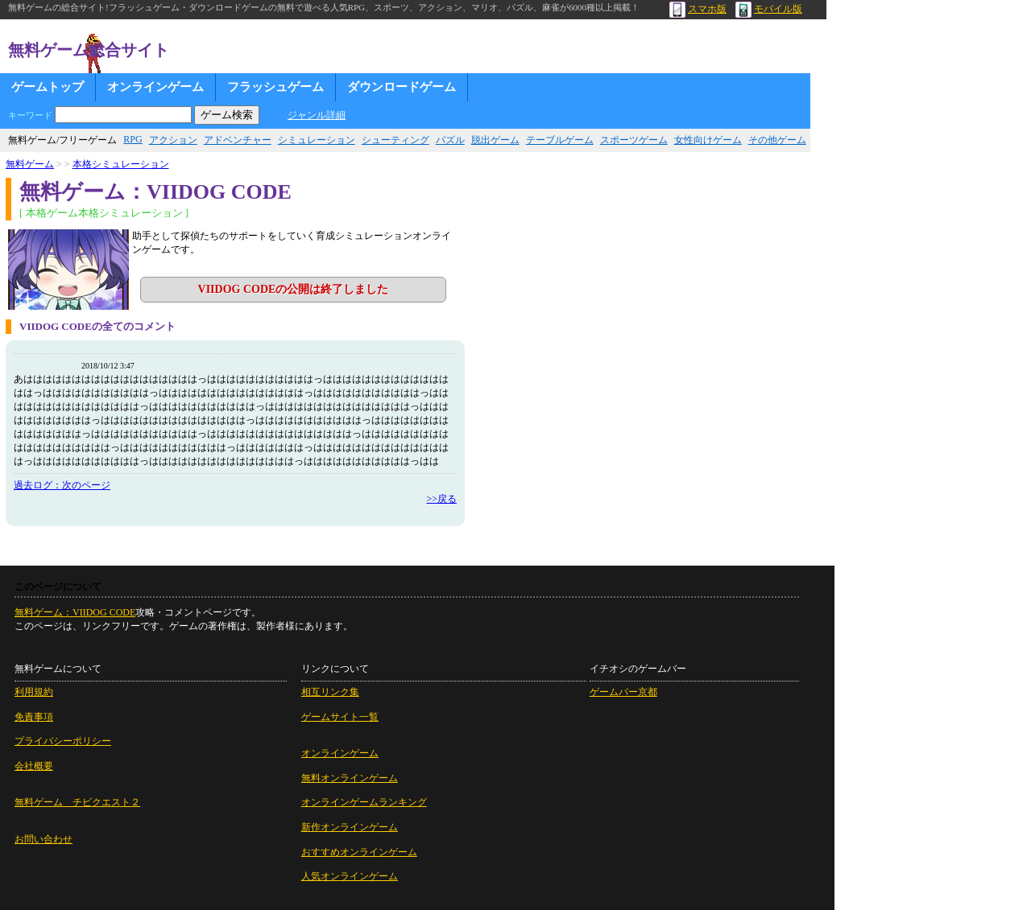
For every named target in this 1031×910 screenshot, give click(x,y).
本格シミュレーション (120, 164)
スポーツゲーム (634, 140)
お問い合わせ (43, 839)
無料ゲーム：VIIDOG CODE (74, 612)
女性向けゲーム (708, 140)
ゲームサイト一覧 (340, 717)
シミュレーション (316, 140)
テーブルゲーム (560, 140)
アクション (173, 140)
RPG (132, 139)
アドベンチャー (237, 140)
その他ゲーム (777, 140)
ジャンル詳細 (317, 115)
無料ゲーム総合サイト (88, 50)
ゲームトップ (47, 86)
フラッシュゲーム (275, 86)
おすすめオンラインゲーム (359, 852)
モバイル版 (768, 8)
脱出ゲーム (495, 140)
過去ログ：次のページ (62, 485)
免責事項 (33, 717)
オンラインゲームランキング (364, 802)
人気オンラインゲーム (349, 876)
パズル (450, 140)
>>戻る (441, 498)
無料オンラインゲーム (349, 778)
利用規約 (33, 692)
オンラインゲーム (155, 86)
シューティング (395, 140)
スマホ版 (698, 8)
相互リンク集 (330, 692)
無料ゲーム (30, 164)
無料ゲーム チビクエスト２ (77, 802)
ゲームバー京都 (623, 692)
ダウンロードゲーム (401, 86)
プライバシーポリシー (62, 741)
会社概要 (33, 766)
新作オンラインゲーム (349, 827)
